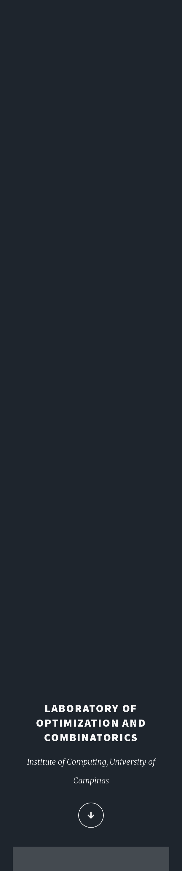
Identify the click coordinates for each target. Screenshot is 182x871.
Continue (90, 815)
